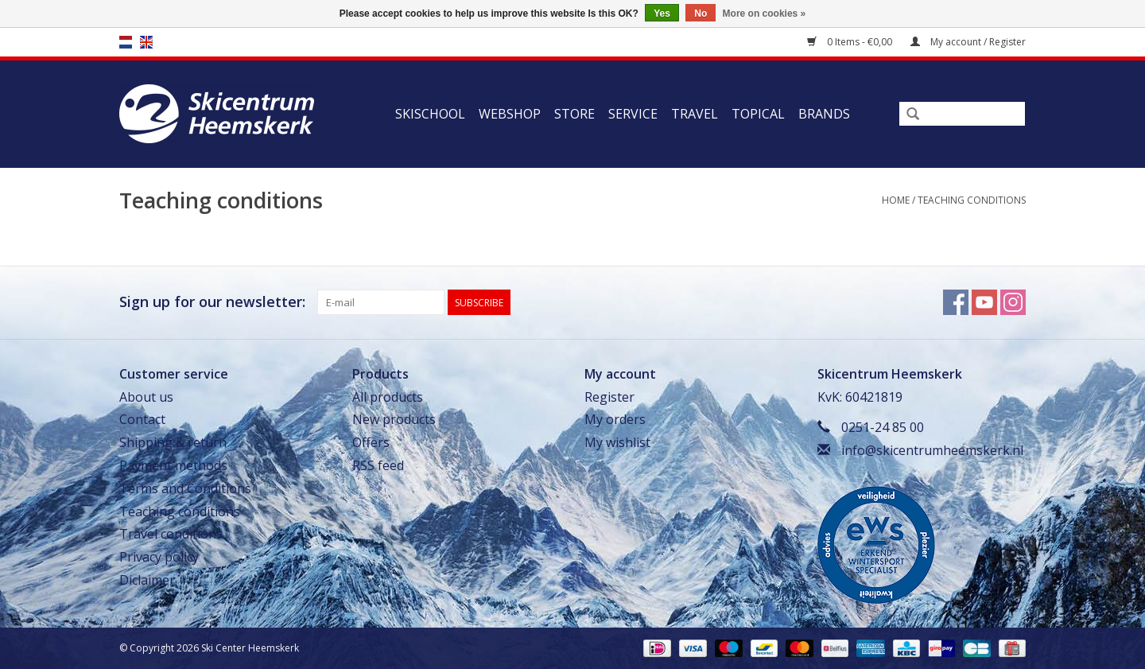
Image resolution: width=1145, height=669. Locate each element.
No (700, 13)
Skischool (430, 114)
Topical (758, 114)
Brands (824, 114)
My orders (615, 419)
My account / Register (968, 42)
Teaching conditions (972, 200)
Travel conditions (171, 534)
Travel (694, 114)
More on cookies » (764, 13)
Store (574, 114)
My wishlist (617, 442)
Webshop (510, 114)
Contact (142, 419)
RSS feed (378, 465)
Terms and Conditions (185, 488)
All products (387, 397)
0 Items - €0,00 (851, 42)
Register (609, 397)
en (146, 42)
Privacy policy (159, 557)
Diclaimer (147, 580)
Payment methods (173, 465)
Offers (371, 442)
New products (394, 419)
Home (896, 200)
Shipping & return (173, 442)
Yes (662, 13)
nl (125, 42)
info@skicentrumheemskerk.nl (932, 450)
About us (146, 397)
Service (633, 114)
